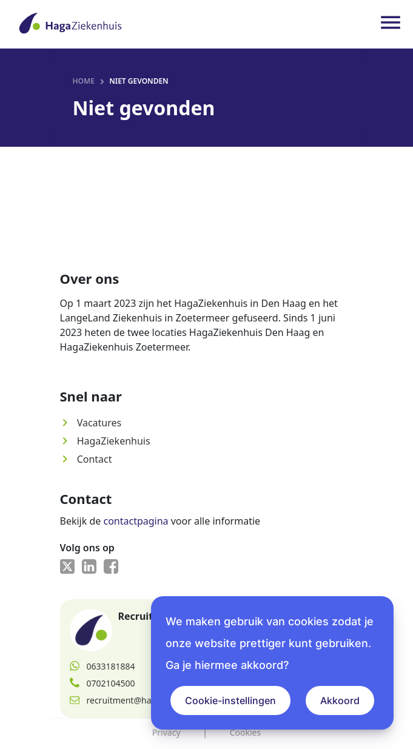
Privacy (166, 732)
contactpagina (135, 521)
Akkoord (340, 700)
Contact (86, 459)
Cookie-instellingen (230, 700)
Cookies (245, 732)
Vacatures (91, 422)
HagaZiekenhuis (105, 441)
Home (84, 81)
